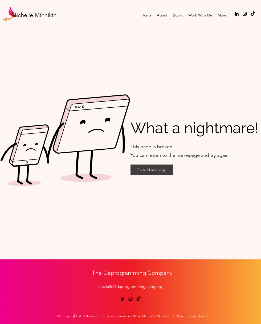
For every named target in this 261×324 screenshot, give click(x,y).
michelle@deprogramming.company (130, 286)
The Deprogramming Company (132, 272)
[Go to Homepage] (151, 170)
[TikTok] (252, 13)
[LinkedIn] (236, 13)
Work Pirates (186, 316)
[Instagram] (244, 13)
